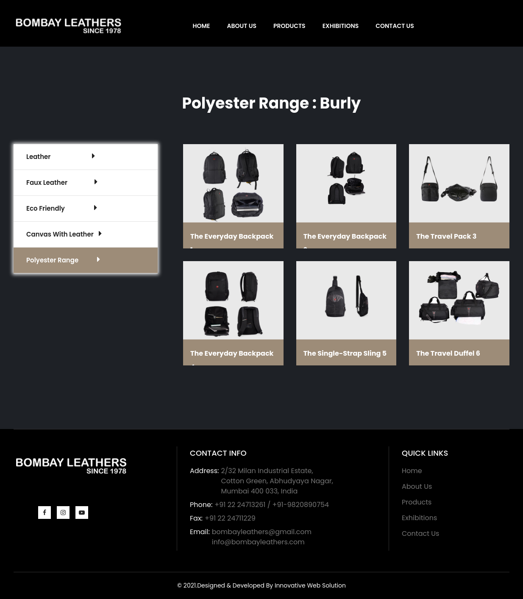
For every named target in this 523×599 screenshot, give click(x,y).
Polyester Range (63, 260)
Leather (60, 156)
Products (289, 26)
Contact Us (395, 26)
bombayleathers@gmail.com (262, 532)
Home (201, 26)
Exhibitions (341, 26)
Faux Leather (61, 182)
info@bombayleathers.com (258, 542)
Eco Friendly (61, 208)
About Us (241, 26)
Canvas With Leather (64, 234)
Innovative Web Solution (310, 585)
